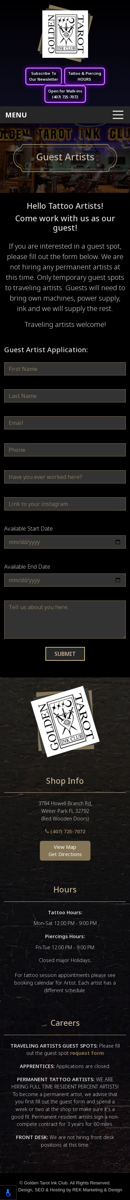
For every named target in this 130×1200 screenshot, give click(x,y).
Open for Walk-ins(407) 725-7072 (65, 93)
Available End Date (27, 566)
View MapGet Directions (65, 851)
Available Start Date (28, 528)
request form (87, 1053)
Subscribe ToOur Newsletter (43, 76)
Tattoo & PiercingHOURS (84, 76)
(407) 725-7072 (65, 831)
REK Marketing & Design (97, 1189)
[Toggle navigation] (65, 114)
